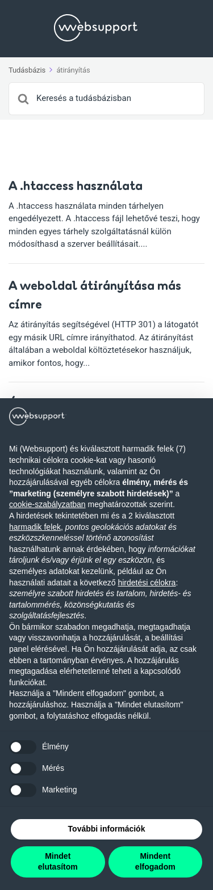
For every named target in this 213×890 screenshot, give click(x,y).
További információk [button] (106, 828)
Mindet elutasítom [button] (58, 861)
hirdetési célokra (147, 582)
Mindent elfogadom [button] (155, 861)
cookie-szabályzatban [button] (47, 504)
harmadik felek (35, 527)
